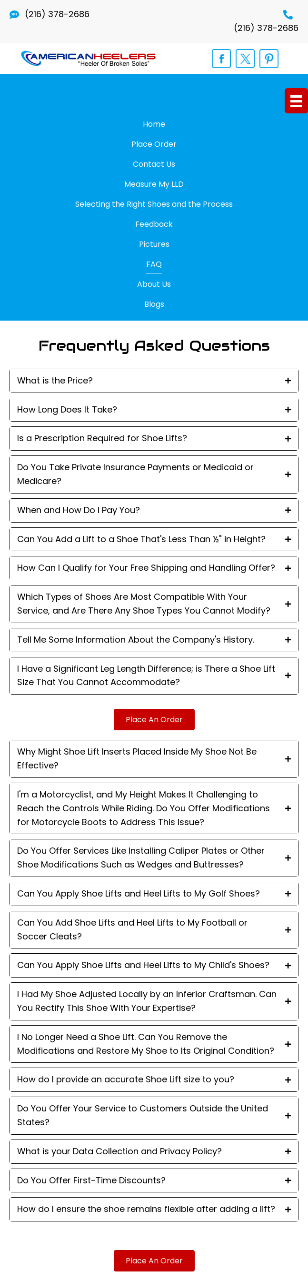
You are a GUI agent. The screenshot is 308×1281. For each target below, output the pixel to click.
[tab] (154, 381)
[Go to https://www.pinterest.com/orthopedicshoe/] (268, 58)
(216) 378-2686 (57, 14)
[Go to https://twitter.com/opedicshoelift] (245, 58)
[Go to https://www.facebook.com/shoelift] (221, 58)
